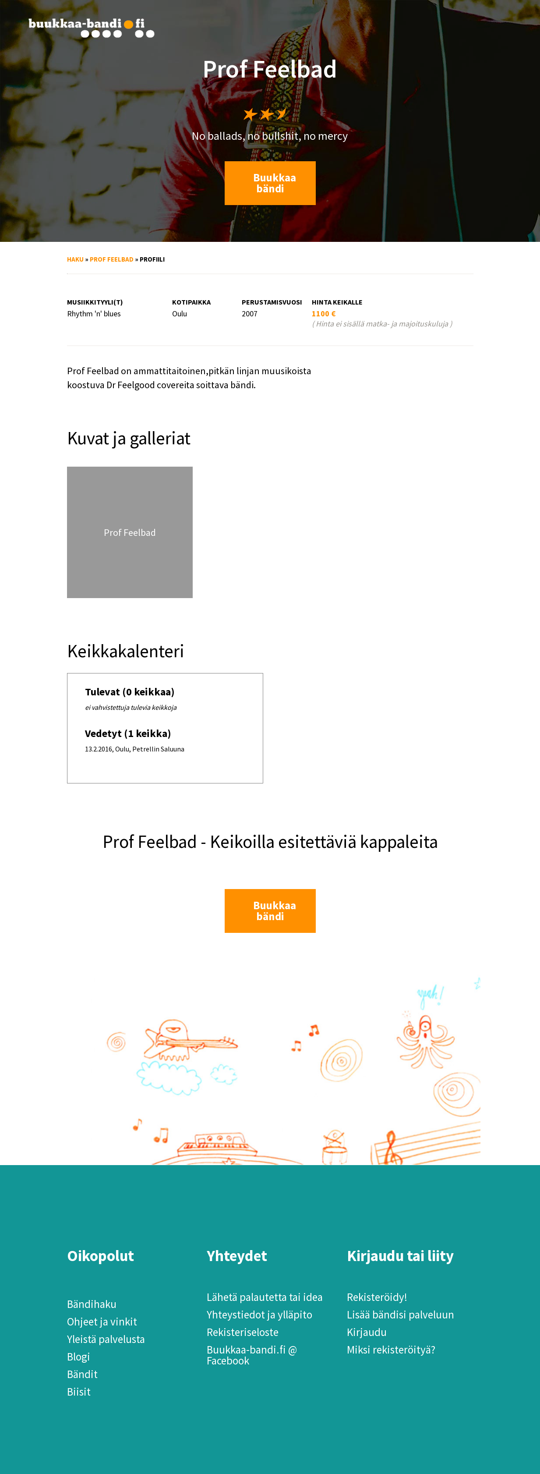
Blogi (78, 1357)
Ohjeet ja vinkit (102, 1322)
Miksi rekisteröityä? (391, 1350)
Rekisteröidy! (377, 1297)
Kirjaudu (367, 1332)
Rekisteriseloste (243, 1332)
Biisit (79, 1392)
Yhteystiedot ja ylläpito (259, 1314)
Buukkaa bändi (274, 182)
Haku (75, 259)
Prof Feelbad (112, 259)
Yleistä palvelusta (106, 1339)
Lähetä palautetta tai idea (265, 1297)
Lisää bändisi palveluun (400, 1314)
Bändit (82, 1374)
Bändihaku (91, 1304)
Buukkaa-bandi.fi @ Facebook (252, 1355)
